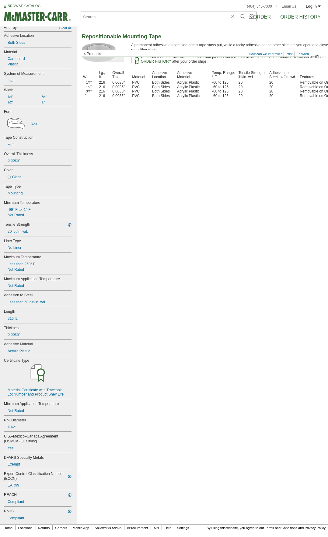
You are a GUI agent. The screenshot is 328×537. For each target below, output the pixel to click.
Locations (25, 528)
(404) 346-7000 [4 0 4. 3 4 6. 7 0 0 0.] (259, 6)
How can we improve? (265, 54)
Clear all (65, 28)
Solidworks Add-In (108, 528)
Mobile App (81, 528)
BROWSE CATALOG (24, 6)
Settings (183, 528)
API (156, 528)
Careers (61, 528)
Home (8, 528)
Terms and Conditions (281, 528)
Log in (313, 6)
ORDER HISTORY (156, 61)
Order (262, 16)
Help (168, 528)
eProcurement (137, 528)
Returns (44, 528)
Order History (300, 16)
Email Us (288, 6)
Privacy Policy (315, 528)
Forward (303, 54)
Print (289, 54)
